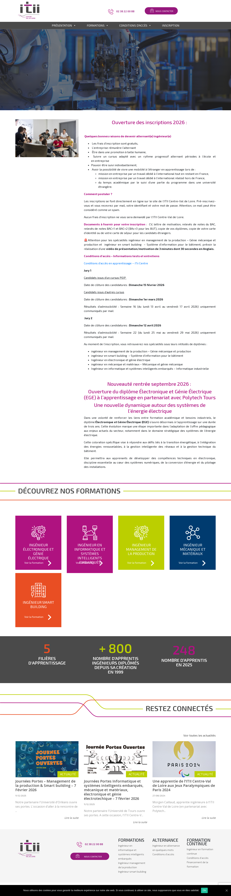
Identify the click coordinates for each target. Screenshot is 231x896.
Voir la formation (38, 563)
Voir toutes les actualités (199, 735)
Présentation (64, 25)
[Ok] (226, 890)
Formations (97, 25)
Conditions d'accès (135, 25)
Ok (204, 890)
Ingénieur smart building (132, 871)
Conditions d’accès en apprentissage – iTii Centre (116, 263)
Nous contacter (164, 11)
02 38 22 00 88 (125, 11)
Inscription (170, 25)
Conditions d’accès (163, 854)
